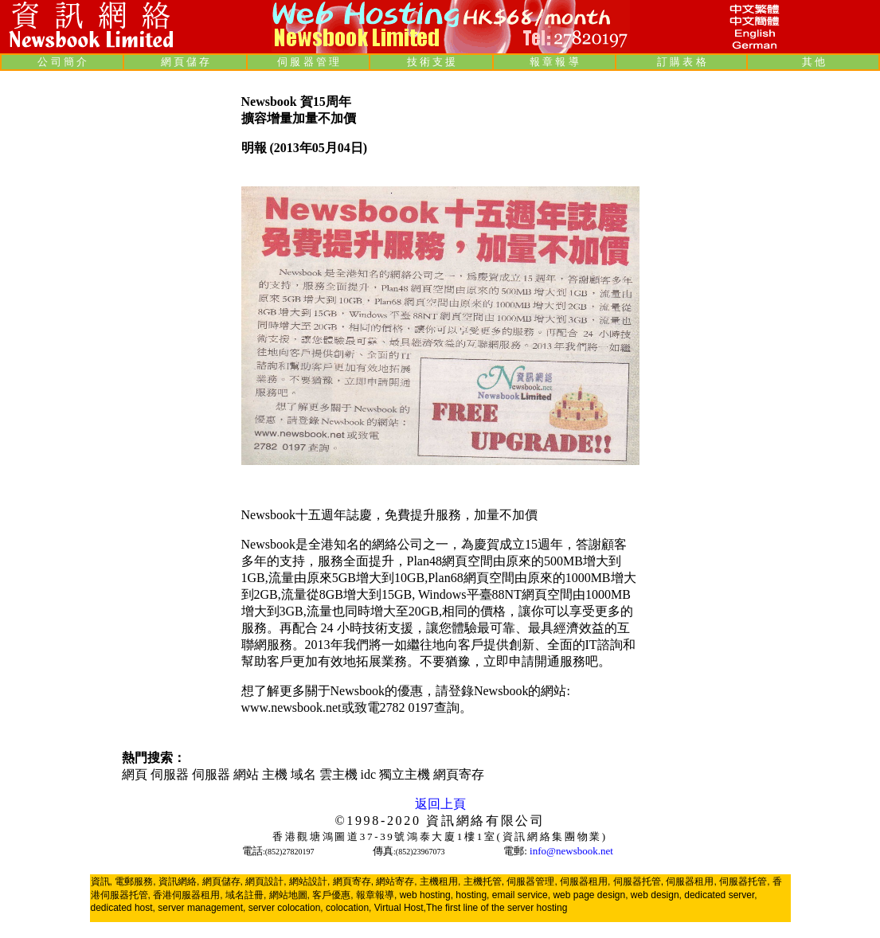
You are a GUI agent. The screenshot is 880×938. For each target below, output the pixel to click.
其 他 (813, 62)
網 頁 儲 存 (185, 62)
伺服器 (170, 774)
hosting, (472, 895)
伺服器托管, (638, 881)
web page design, (590, 895)
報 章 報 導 (554, 62)
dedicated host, (123, 907)
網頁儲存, (222, 881)
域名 (303, 774)
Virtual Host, (400, 907)
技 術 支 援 (431, 62)
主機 (274, 774)
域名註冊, (245, 895)
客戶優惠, (332, 895)
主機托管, (483, 881)
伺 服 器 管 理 (308, 62)
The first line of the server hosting (496, 907)
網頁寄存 (458, 774)
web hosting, (426, 895)
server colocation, (285, 907)
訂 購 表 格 (681, 62)
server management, (203, 907)
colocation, (348, 907)
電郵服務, (135, 881)
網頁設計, (265, 881)
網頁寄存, (353, 881)
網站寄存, (396, 881)
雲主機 (338, 774)
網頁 (136, 774)
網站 (246, 774)
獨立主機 (404, 774)
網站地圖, (289, 895)
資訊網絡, (178, 881)
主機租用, (440, 881)
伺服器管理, (531, 881)
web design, (656, 895)
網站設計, (309, 881)
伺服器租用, (585, 881)
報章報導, (376, 895)
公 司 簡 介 (62, 62)
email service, (521, 895)
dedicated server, (720, 895)
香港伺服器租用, (187, 895)
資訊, (101, 881)
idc (369, 774)
